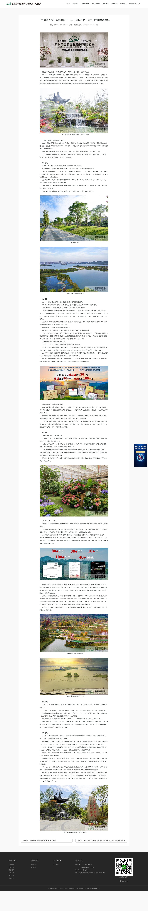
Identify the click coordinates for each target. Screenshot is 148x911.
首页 (68, 4)
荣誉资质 (11, 890)
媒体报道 (33, 887)
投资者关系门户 (134, 4)
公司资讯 (33, 884)
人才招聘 (56, 884)
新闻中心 (35, 881)
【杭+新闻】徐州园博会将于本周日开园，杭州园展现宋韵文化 (104, 860)
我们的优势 (96, 4)
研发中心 (114, 4)
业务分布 (11, 893)
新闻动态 (106, 4)
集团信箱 (124, 901)
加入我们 (57, 881)
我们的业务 (85, 4)
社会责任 (11, 887)
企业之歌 (11, 895)
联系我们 (123, 4)
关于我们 (76, 4)
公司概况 (11, 884)
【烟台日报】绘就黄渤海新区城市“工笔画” (42, 860)
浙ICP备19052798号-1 (94, 908)
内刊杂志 (11, 898)
